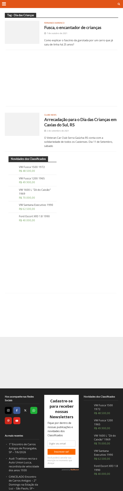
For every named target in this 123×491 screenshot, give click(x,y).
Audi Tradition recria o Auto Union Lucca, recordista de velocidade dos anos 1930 (24, 464)
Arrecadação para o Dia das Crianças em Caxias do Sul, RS (80, 122)
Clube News (50, 115)
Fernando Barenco (54, 23)
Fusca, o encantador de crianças (72, 27)
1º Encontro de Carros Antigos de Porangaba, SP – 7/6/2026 (23, 448)
